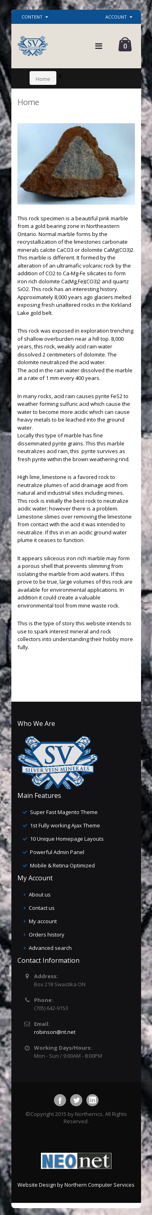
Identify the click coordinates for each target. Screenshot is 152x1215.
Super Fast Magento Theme (64, 812)
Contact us (42, 907)
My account (43, 921)
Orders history (46, 934)
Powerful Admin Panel (57, 852)
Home (43, 78)
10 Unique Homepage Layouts (67, 838)
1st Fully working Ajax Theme (65, 825)
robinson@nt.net (54, 1032)
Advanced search (50, 947)
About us (40, 894)
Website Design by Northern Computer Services (76, 1184)
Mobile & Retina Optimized (62, 865)
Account (116, 17)
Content (32, 17)
